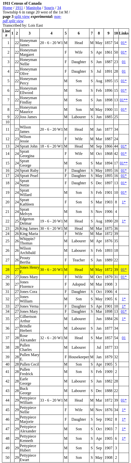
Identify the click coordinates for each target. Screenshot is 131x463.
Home (7, 8)
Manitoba (33, 8)
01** (124, 100)
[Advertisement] (99, 14)
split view (22, 16)
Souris (49, 8)
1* (124, 202)
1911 (19, 8)
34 (59, 8)
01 (124, 62)
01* (124, 43)
